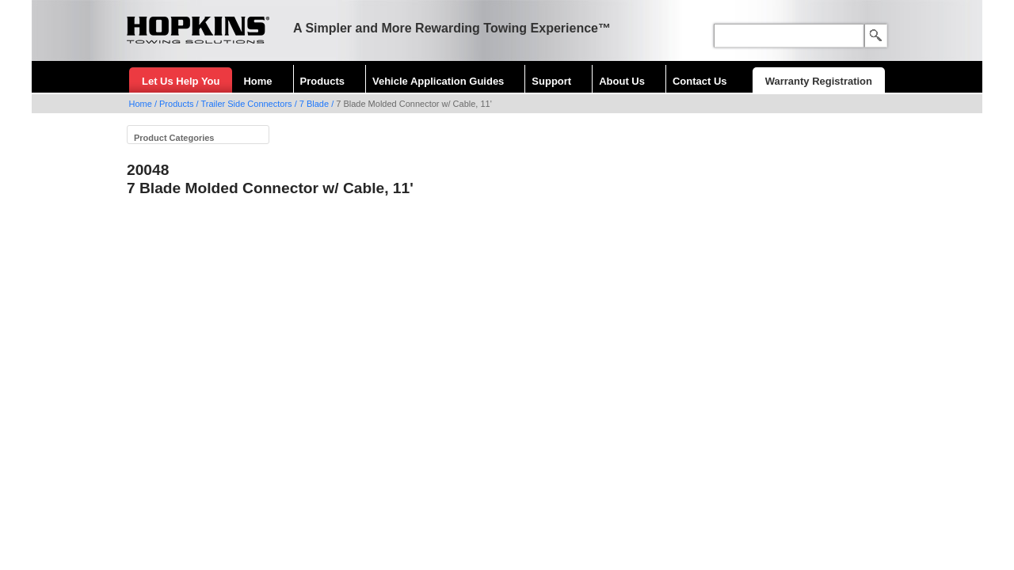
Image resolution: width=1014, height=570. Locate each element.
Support (551, 81)
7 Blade (314, 103)
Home (257, 81)
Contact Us (700, 81)
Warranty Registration (818, 81)
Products (322, 81)
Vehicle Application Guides (438, 81)
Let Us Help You (180, 81)
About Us (622, 81)
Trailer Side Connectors (246, 103)
